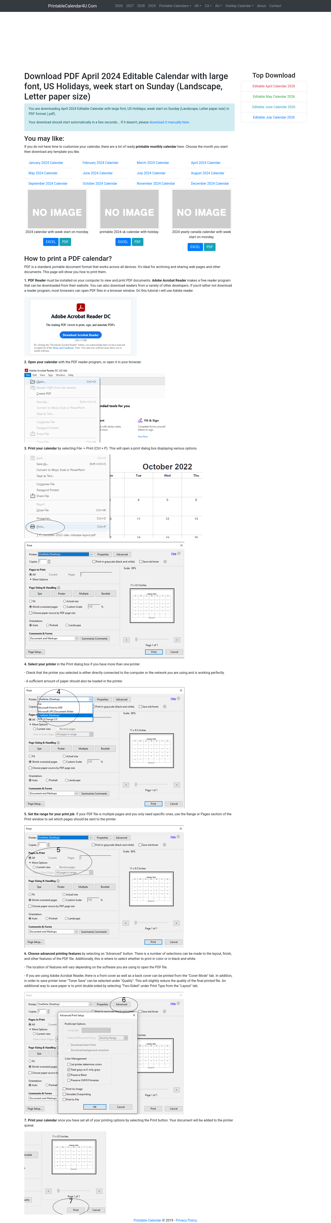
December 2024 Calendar (210, 183)
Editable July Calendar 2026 (274, 117)
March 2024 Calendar (153, 163)
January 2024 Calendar (46, 163)
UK (197, 6)
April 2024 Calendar (206, 163)
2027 (130, 6)
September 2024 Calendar (48, 183)
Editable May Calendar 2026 (274, 97)
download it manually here (169, 122)
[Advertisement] (151, 41)
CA (207, 6)
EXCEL (51, 242)
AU (217, 6)
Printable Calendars (173, 6)
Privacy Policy (186, 1220)
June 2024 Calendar (98, 173)
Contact (275, 6)
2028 (141, 6)
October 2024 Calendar (100, 183)
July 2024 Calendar (151, 173)
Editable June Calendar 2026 (273, 107)
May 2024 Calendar (43, 173)
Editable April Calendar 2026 (274, 86)
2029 (152, 6)
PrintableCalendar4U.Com (72, 5)
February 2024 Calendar (101, 163)
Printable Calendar (147, 1220)
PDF (65, 242)
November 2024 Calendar (156, 183)
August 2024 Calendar (207, 173)
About (261, 6)
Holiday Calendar (238, 6)
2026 (119, 6)
